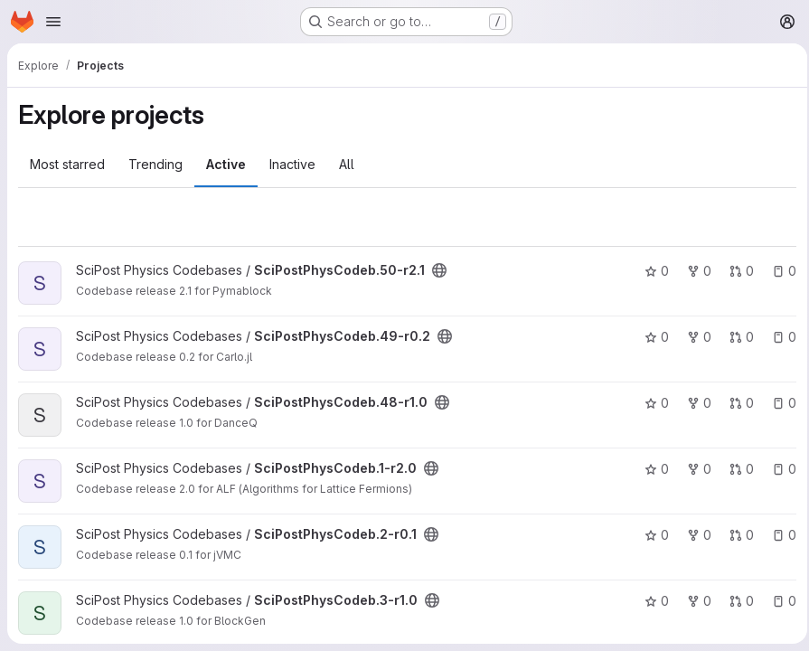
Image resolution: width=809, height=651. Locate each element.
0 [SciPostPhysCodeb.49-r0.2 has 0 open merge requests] (736, 336)
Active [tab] (226, 164)
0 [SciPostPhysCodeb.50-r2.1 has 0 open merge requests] (736, 270)
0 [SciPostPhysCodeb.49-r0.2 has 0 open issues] (779, 336)
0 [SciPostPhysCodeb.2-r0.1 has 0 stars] (651, 534)
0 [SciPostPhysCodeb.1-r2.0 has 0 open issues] (779, 468)
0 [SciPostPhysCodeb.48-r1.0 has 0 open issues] (779, 402)
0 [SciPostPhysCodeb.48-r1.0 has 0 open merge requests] (736, 402)
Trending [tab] (155, 164)
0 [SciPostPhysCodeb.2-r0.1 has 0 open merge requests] (736, 534)
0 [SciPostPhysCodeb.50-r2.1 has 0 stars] (651, 270)
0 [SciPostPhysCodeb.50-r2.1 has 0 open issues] (779, 270)
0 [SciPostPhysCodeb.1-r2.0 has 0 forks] (694, 468)
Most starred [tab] (67, 164)
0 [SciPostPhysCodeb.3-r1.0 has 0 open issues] (779, 601)
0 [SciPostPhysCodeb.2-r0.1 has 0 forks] (694, 534)
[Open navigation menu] (53, 21)
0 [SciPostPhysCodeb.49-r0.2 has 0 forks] (694, 336)
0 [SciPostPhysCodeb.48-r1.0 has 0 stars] (651, 402)
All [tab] (346, 164)
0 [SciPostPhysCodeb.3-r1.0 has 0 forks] (694, 601)
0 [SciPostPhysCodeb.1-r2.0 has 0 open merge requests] (736, 468)
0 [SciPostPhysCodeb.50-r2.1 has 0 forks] (694, 270)
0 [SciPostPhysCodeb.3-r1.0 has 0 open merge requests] (736, 601)
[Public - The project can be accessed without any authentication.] (439, 270)
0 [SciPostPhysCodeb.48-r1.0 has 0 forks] (694, 402)
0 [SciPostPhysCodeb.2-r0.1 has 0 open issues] (779, 534)
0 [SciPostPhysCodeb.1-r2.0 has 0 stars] (651, 468)
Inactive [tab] (292, 164)
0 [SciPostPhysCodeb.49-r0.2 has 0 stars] (651, 336)
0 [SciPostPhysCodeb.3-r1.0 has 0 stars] (651, 601)
